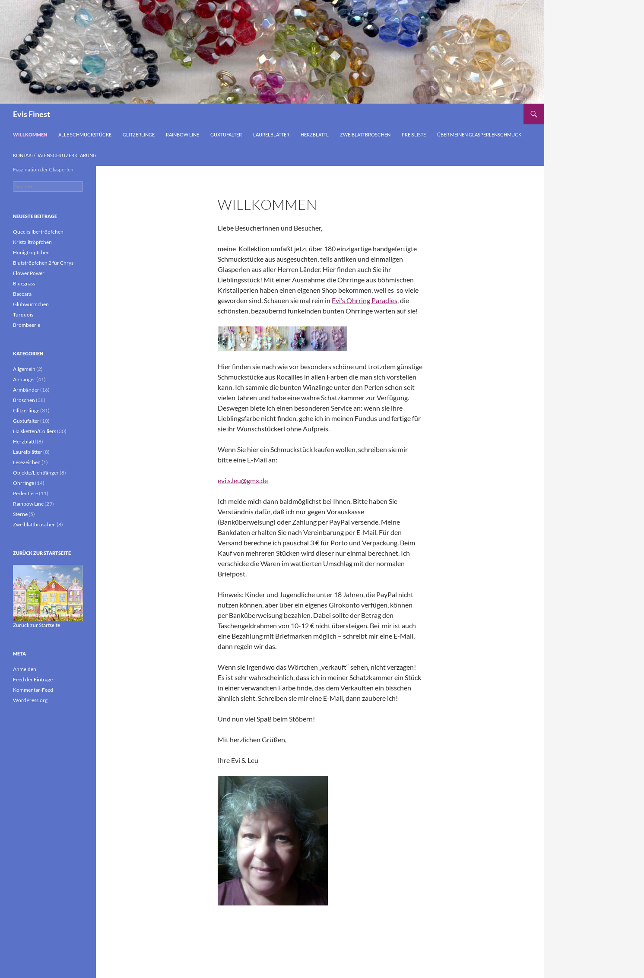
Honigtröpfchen (31, 252)
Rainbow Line (182, 134)
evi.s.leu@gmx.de (243, 480)
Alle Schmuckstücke (84, 134)
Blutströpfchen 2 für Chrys (43, 263)
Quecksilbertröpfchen (38, 231)
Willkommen (30, 134)
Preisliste (414, 134)
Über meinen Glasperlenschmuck (479, 134)
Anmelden (24, 669)
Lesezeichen (27, 462)
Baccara (22, 294)
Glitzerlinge (139, 134)
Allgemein (24, 369)
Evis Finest (31, 114)
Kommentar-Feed (33, 690)
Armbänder (26, 389)
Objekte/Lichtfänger (36, 472)
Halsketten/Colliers (34, 431)
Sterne (20, 514)
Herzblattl (315, 134)
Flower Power (28, 273)
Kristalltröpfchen (32, 242)
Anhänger (24, 379)
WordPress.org (30, 700)
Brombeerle (26, 325)
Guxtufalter (226, 134)
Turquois (23, 314)
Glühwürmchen (31, 304)
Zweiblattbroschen (365, 134)
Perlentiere (25, 493)
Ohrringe (23, 483)
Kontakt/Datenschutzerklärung (54, 155)
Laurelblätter (271, 134)
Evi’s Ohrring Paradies (364, 300)
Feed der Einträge (33, 679)
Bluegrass (24, 283)
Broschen (24, 400)
